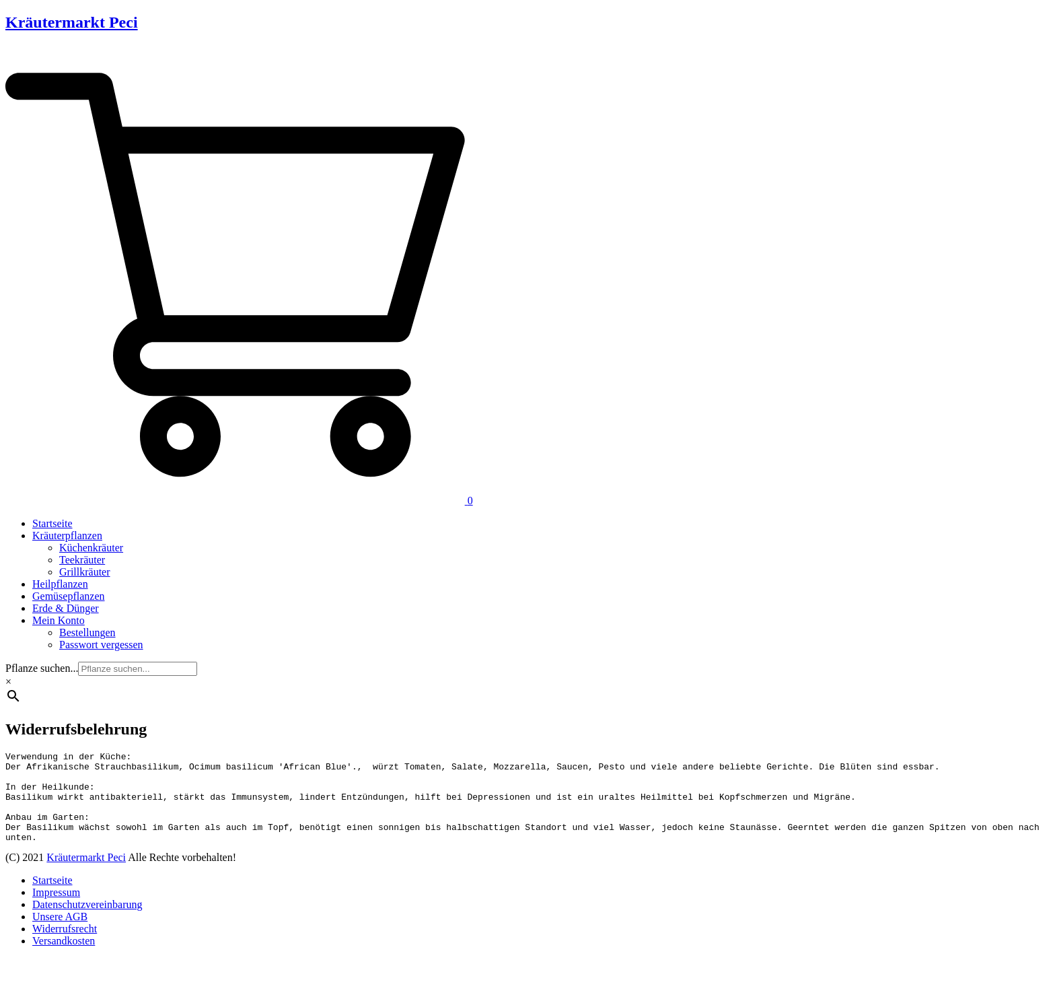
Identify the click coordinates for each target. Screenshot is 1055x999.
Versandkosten (63, 959)
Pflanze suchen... (41, 668)
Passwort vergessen (101, 644)
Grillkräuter (84, 572)
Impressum (56, 910)
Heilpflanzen (60, 584)
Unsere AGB (59, 934)
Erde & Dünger (65, 608)
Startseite (52, 523)
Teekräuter (82, 559)
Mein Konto (58, 620)
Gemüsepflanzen (68, 596)
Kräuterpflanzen (67, 535)
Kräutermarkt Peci (71, 22)
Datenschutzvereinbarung (87, 922)
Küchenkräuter (91, 547)
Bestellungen (87, 632)
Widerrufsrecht (64, 947)
